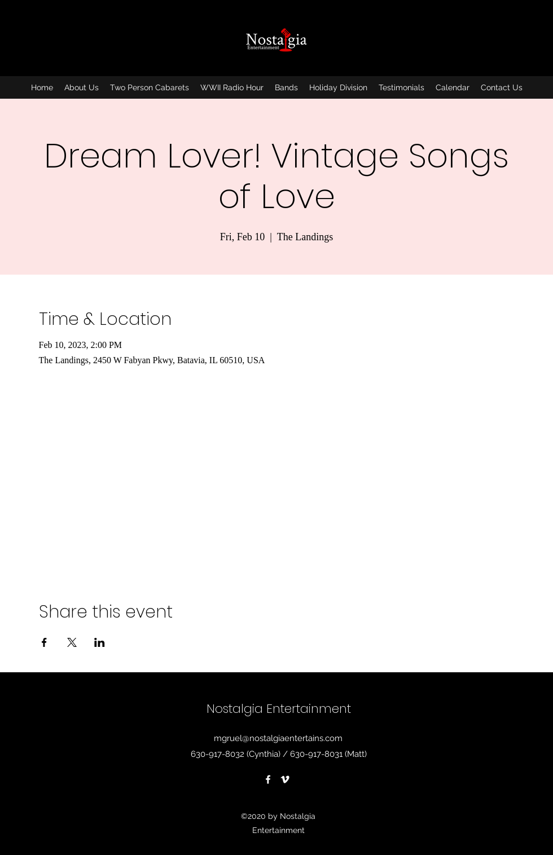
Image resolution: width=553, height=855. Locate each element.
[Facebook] (268, 779)
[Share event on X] (72, 642)
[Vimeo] (285, 779)
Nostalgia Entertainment (279, 708)
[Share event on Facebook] (44, 642)
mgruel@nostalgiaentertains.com (278, 738)
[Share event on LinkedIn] (99, 642)
